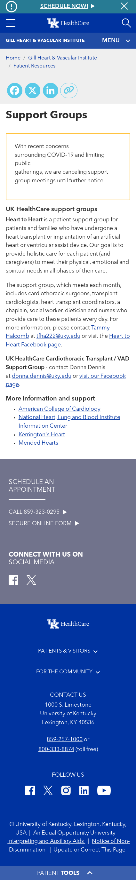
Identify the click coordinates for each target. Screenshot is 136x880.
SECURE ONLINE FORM (44, 524)
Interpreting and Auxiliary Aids (46, 841)
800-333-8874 (56, 749)
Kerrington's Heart (42, 435)
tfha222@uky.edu (58, 336)
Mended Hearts (38, 443)
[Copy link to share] (68, 90)
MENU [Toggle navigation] (116, 41)
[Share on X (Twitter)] (33, 90)
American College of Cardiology (59, 409)
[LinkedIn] (84, 792)
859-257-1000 (65, 739)
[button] (10, 23)
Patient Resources (34, 66)
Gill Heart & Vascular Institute (62, 58)
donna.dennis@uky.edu (41, 376)
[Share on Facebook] (15, 90)
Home (13, 58)
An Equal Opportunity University (75, 833)
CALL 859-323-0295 (38, 512)
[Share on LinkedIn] (51, 90)
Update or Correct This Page (89, 850)
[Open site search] (126, 23)
